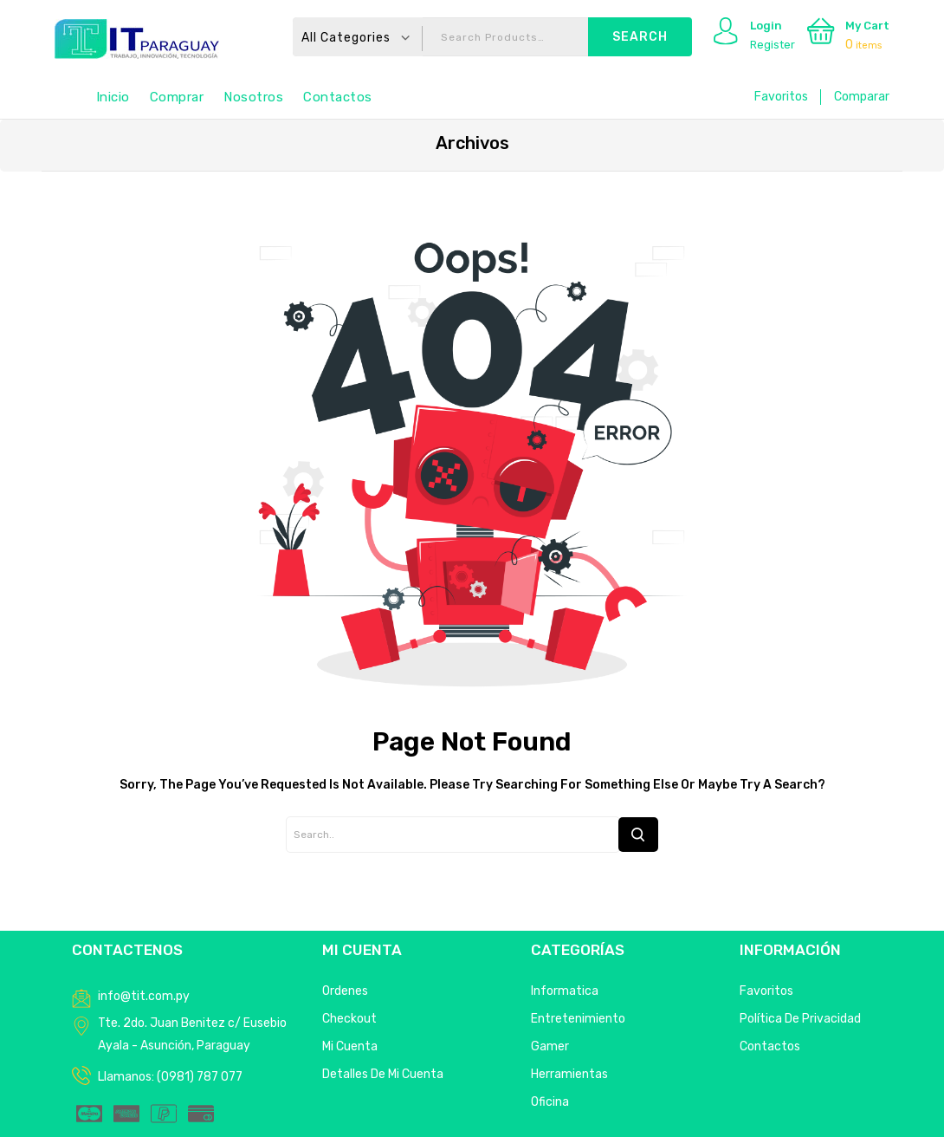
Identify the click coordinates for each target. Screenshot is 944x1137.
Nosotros (253, 97)
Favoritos (781, 96)
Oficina (550, 1102)
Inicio (113, 97)
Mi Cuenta (350, 1046)
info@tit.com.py (144, 996)
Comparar (861, 96)
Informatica (564, 991)
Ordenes (345, 991)
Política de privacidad (800, 1018)
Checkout (349, 1018)
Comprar (177, 97)
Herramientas (569, 1074)
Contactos (337, 97)
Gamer (550, 1046)
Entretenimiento (578, 1018)
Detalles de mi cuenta (382, 1074)
